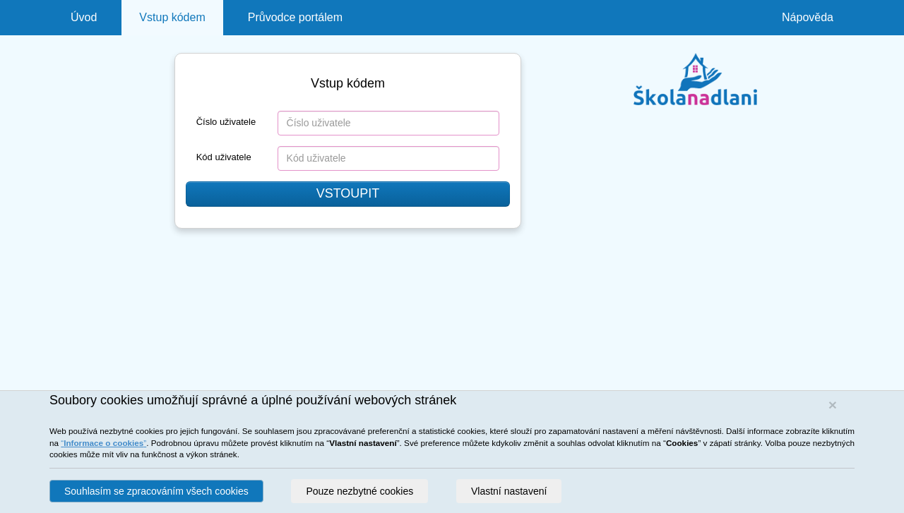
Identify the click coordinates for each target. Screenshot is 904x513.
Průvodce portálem (295, 17)
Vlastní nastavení (509, 491)
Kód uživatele (223, 157)
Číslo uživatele (226, 121)
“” (103, 442)
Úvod (84, 17)
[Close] (832, 404)
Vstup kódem (172, 17)
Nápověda (807, 17)
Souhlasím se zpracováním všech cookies (156, 491)
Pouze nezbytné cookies (359, 491)
